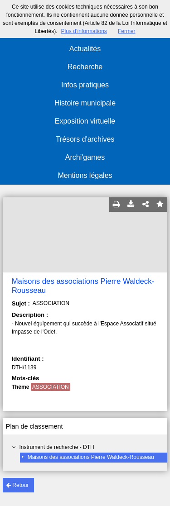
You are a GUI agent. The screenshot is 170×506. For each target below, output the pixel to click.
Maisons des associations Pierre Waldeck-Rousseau (91, 457)
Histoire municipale (85, 103)
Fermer (127, 31)
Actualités (85, 49)
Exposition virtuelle (85, 121)
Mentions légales (85, 175)
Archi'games (85, 157)
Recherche (85, 67)
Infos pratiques (85, 85)
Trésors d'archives (85, 139)
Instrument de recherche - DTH (56, 447)
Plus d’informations (84, 31)
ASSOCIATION (50, 387)
